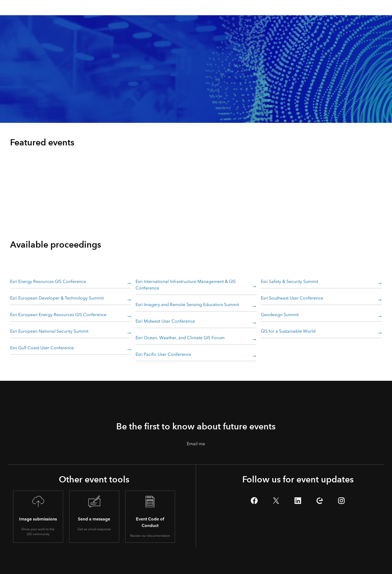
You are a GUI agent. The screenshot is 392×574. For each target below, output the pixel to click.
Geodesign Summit (280, 314)
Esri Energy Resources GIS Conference (48, 281)
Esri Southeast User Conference (292, 298)
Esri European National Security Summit (49, 331)
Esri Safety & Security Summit (289, 281)
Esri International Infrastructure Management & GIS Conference (186, 285)
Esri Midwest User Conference (165, 321)
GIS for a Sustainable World (288, 331)
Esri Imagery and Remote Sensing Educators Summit (187, 304)
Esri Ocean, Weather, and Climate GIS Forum (180, 337)
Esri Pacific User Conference (163, 354)
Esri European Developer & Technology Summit (57, 298)
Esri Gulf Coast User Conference (42, 347)
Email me (196, 443)
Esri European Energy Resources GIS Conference (58, 314)
